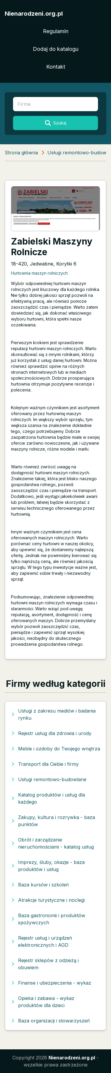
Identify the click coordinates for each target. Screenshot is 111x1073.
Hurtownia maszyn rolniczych (39, 273)
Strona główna (21, 153)
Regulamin (55, 31)
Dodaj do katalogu (55, 49)
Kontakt (55, 67)
